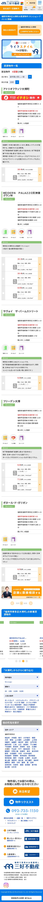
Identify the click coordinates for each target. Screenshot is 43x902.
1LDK (16, 691)
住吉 (28, 746)
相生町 (7, 738)
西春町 (15, 755)
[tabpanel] (22, 639)
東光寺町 (35, 751)
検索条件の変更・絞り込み (21, 898)
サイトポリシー (12, 820)
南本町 (36, 760)
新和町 (15, 746)
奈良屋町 (8, 755)
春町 (15, 758)
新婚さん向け (31, 709)
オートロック (9, 700)
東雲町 (25, 744)
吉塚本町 (8, 765)
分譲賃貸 (21, 709)
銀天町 (20, 742)
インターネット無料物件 (13, 705)
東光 (28, 751)
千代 (33, 749)
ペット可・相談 (19, 702)
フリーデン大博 (11, 401)
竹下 (20, 749)
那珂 (6, 753)
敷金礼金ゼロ (10, 707)
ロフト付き (8, 702)
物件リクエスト (24, 802)
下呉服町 (8, 746)
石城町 (34, 746)
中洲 (20, 753)
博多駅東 (23, 755)
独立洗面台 (17, 711)
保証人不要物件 (29, 705)
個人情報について (27, 820)
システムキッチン (22, 700)
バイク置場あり (32, 707)
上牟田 (34, 740)
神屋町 (7, 742)
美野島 (7, 762)
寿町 (26, 742)
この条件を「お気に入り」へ (29, 31)
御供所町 (8, 744)
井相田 (14, 738)
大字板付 (26, 738)
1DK (10, 691)
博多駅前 (31, 755)
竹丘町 (14, 749)
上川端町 (18, 740)
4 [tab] (27, 661)
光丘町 (34, 758)
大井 (6, 740)
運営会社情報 (8, 818)
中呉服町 (13, 753)
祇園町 (14, 742)
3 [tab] (23, 661)
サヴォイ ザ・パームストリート (20, 311)
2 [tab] (20, 661)
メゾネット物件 (31, 702)
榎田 (33, 738)
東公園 (7, 760)
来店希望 (32, 3)
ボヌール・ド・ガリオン (15, 502)
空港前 (27, 765)
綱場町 (7, 751)
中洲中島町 (27, 753)
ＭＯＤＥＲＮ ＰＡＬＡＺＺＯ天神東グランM (21, 194)
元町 (18, 762)
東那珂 (14, 760)
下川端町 (33, 744)
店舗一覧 (20, 818)
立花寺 (14, 767)
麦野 (13, 762)
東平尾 (34, 765)
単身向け (8, 711)
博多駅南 (8, 758)
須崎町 (22, 746)
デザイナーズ (34, 700)
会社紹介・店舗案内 (11, 8)
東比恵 (20, 760)
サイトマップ (11, 823)
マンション (8, 682)
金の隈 (7, 767)
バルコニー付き (10, 709)
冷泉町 (15, 765)
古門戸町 (33, 742)
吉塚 (32, 762)
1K (6, 691)
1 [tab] (16, 661)
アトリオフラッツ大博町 (16, 89)
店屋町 (22, 751)
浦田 (21, 765)
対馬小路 (15, 751)
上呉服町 (26, 740)
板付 (20, 738)
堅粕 (11, 740)
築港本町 (26, 749)
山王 (20, 744)
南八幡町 (28, 760)
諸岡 (23, 762)
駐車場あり (21, 707)
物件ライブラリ (31, 818)
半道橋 (20, 758)
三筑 (15, 744)
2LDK (21, 691)
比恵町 (27, 758)
